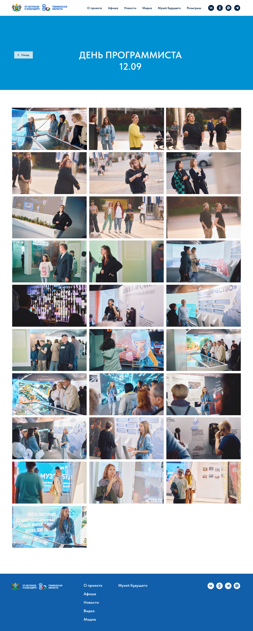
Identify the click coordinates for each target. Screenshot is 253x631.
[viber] (228, 8)
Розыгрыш (194, 8)
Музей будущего (169, 8)
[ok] (220, 8)
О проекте (94, 8)
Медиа (147, 8)
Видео (89, 610)
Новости (130, 8)
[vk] (211, 8)
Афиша (113, 8)
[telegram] (237, 8)
